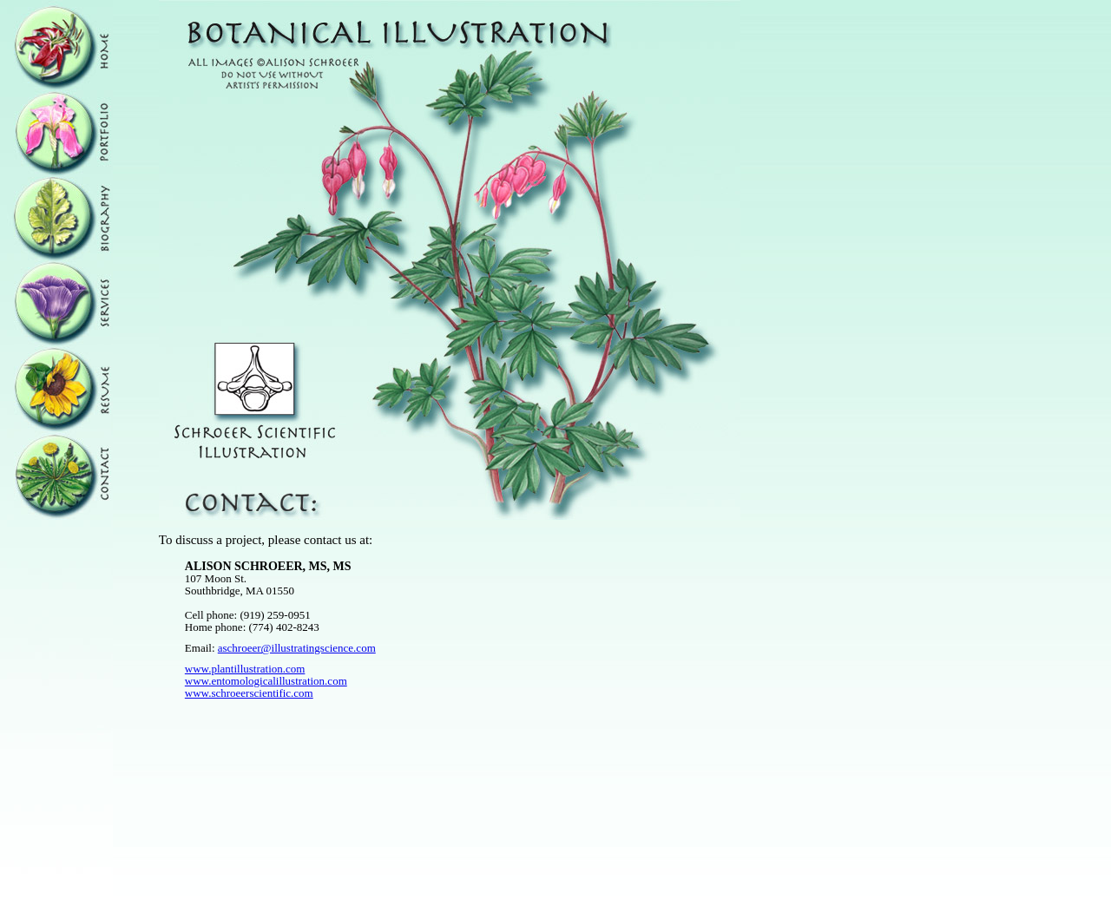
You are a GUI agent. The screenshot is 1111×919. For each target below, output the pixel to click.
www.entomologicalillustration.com (266, 680)
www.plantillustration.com (245, 668)
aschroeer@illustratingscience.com (297, 647)
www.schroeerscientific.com (249, 692)
